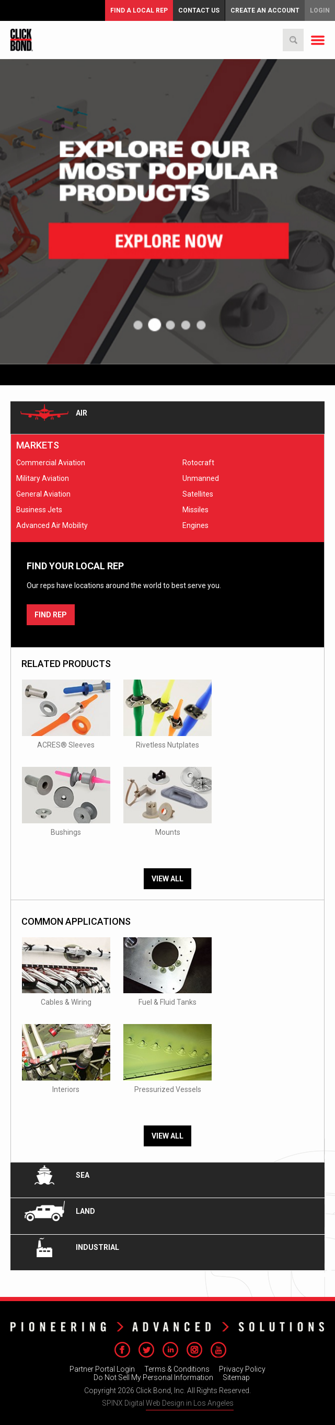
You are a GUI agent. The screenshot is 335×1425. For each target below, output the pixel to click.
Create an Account (264, 10)
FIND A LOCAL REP (139, 10)
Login (320, 10)
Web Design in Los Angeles (190, 1403)
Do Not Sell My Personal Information (153, 1377)
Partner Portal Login (102, 1369)
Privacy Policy (242, 1369)
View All (167, 879)
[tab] (167, 417)
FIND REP (50, 615)
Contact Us (199, 10)
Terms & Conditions (177, 1369)
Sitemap (236, 1377)
